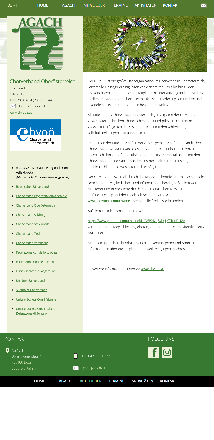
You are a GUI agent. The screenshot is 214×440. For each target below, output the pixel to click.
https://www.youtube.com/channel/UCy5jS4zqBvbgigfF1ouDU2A (136, 221)
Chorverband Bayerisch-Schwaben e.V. (41, 196)
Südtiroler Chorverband (31, 290)
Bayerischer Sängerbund (32, 187)
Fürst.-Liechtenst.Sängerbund (35, 271)
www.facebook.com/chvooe (109, 200)
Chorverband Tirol (28, 234)
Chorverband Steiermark (32, 224)
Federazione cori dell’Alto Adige (36, 252)
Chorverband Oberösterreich (35, 205)
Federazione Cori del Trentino (35, 262)
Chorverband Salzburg (30, 215)
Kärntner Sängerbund (30, 281)
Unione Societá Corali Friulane (36, 299)
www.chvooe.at (152, 269)
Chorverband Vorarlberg (32, 243)
